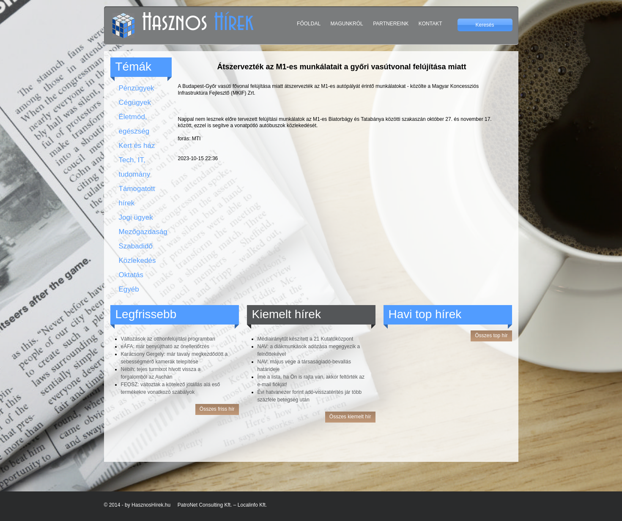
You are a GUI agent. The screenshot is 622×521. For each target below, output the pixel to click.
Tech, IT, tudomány (135, 167)
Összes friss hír (217, 409)
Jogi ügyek (136, 217)
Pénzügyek (136, 88)
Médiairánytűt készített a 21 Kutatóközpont (305, 339)
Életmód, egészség (134, 124)
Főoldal (309, 24)
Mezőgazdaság (141, 232)
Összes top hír (491, 335)
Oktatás (131, 275)
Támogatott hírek (137, 196)
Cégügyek (135, 102)
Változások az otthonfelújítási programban (168, 339)
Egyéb (129, 289)
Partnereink (390, 24)
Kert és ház (137, 146)
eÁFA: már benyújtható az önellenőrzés (165, 346)
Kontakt (430, 24)
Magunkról (346, 24)
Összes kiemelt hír (350, 417)
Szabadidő (136, 246)
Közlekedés (137, 260)
